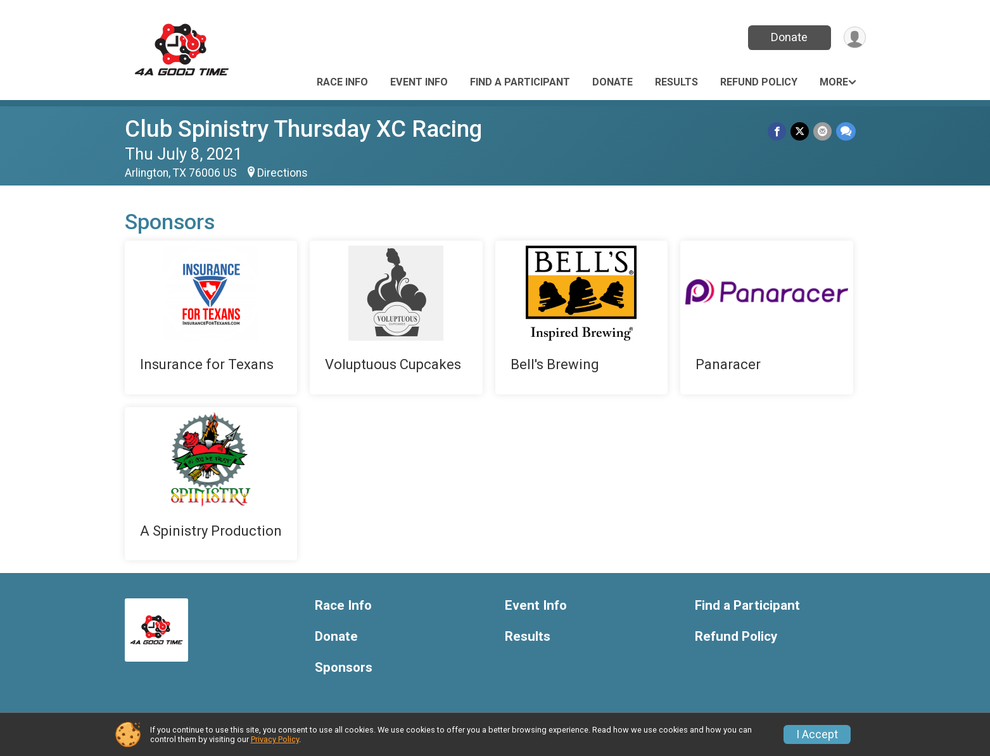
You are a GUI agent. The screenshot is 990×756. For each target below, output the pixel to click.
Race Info (342, 82)
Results (676, 82)
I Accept (817, 734)
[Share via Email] (823, 131)
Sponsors (343, 667)
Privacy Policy (275, 739)
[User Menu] (854, 37)
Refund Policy (758, 82)
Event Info (419, 82)
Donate (788, 37)
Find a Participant (520, 82)
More (834, 82)
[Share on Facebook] (779, 131)
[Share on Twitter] (801, 131)
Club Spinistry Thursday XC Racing (303, 128)
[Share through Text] (846, 131)
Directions (282, 173)
